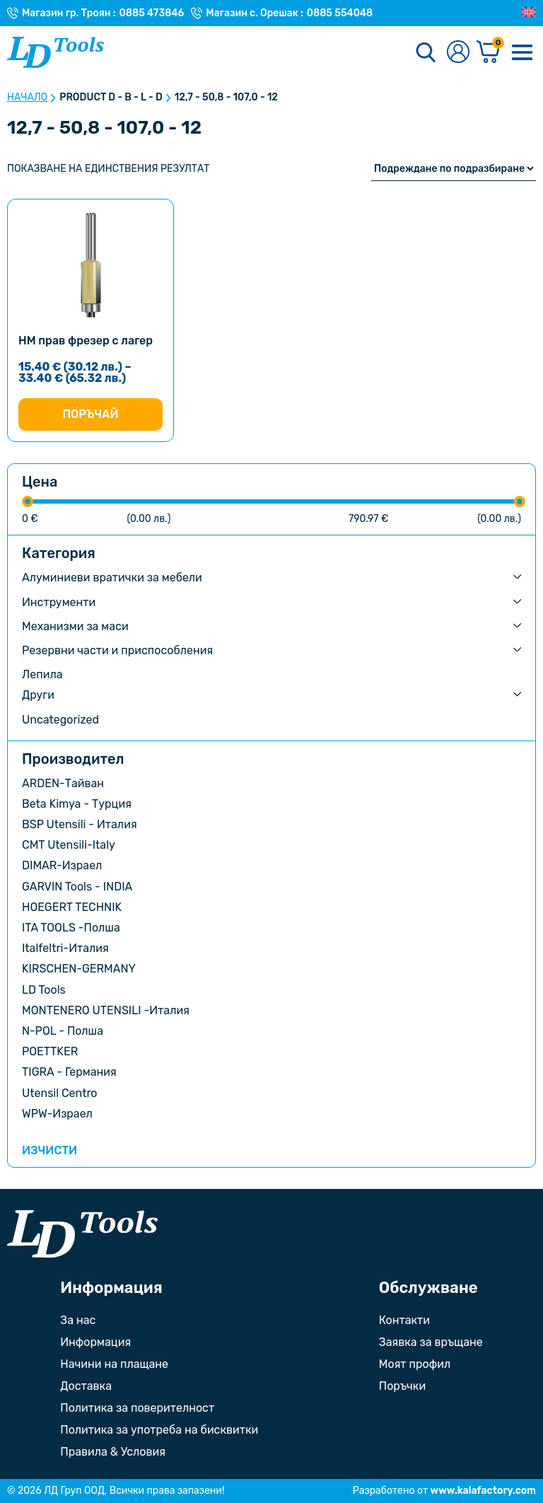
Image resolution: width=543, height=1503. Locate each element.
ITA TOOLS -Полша (71, 927)
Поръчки (402, 1386)
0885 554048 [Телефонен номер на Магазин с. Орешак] (340, 13)
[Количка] (489, 52)
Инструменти (58, 602)
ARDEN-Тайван (63, 783)
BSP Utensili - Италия (79, 824)
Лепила (42, 674)
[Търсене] (425, 52)
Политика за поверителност (137, 1408)
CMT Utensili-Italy (68, 845)
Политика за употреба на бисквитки (159, 1430)
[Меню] (522, 52)
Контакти (404, 1320)
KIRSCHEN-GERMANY (79, 968)
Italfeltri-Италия (65, 948)
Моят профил (414, 1364)
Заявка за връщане (431, 1342)
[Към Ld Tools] (55, 52)
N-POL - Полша (62, 1031)
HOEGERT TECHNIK (72, 907)
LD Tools (44, 990)
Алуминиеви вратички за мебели (112, 577)
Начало (27, 98)
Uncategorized (60, 719)
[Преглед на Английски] (529, 12)
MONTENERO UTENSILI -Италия (105, 1010)
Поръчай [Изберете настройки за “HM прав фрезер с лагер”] (90, 414)
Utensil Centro (60, 1093)
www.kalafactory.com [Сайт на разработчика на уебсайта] (483, 1491)
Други (38, 695)
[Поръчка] (453, 168)
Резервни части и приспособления (117, 650)
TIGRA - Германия (69, 1072)
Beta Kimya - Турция (77, 804)
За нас (77, 1320)
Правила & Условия (112, 1451)
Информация (95, 1342)
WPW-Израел (57, 1113)
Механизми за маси (75, 626)
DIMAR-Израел (62, 865)
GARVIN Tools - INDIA (77, 886)
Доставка (86, 1386)
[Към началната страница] (82, 1234)
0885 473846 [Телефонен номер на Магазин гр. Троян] (152, 13)
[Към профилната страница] (458, 52)
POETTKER (50, 1051)
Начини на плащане (114, 1364)
